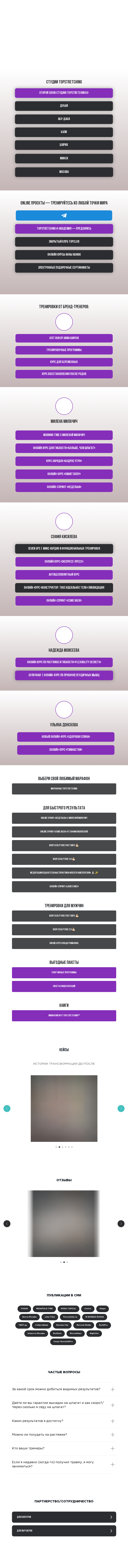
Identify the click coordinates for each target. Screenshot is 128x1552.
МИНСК (64, 158)
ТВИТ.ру (23, 1325)
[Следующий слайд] (121, 1108)
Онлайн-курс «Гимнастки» (65, 750)
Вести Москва (29, 1317)
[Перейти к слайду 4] (65, 1147)
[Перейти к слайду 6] (72, 1147)
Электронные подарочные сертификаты (64, 268)
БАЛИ (64, 132)
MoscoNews (75, 1333)
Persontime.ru (70, 1317)
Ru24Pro (103, 1325)
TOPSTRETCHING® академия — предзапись (64, 228)
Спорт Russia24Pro (63, 1341)
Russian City (62, 1325)
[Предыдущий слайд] (6, 1108)
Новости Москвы (36, 1333)
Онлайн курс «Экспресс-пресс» (64, 561)
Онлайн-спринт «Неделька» (64, 487)
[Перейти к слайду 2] (59, 1147)
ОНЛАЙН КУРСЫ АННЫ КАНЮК (63, 254)
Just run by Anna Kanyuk (64, 338)
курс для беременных (64, 362)
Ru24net (57, 1333)
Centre (87, 1309)
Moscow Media (84, 1325)
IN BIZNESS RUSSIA (94, 1317)
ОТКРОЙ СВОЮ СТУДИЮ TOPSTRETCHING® (64, 93)
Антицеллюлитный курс (64, 574)
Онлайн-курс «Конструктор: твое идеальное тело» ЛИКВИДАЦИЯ (64, 587)
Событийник (41, 1325)
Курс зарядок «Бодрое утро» (64, 461)
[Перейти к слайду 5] (68, 1147)
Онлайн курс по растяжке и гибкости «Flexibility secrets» (64, 662)
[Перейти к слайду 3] (62, 1147)
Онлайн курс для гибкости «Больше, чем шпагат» (64, 448)
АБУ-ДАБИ (64, 119)
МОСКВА (64, 172)
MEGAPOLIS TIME (44, 1309)
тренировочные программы (64, 350)
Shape (103, 1309)
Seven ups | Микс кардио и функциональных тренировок (64, 548)
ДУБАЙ (64, 106)
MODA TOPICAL (68, 1309)
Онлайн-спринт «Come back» (64, 600)
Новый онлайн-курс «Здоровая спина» (66, 737)
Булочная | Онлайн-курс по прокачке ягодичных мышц (64, 675)
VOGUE (24, 1309)
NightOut (94, 1333)
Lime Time (50, 1317)
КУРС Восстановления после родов (64, 374)
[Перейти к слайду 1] (56, 1147)
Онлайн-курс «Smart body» (64, 474)
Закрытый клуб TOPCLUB (64, 241)
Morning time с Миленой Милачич (64, 435)
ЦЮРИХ (64, 145)
